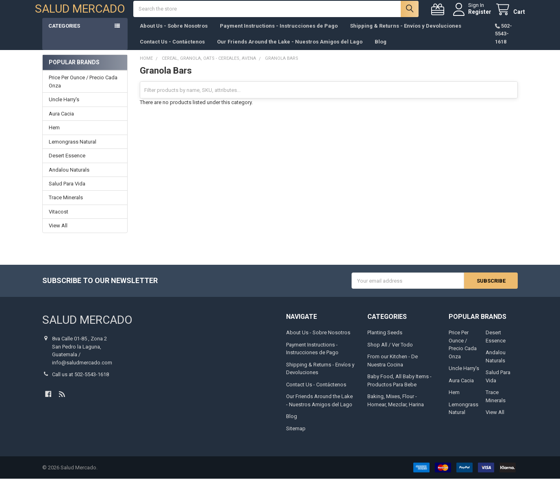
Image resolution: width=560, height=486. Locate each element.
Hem (54, 135)
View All (58, 233)
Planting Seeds (384, 340)
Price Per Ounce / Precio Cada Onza (83, 89)
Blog (380, 49)
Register (472, 15)
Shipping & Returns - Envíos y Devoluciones (405, 33)
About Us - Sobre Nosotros (174, 33)
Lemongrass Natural (72, 149)
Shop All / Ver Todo (390, 352)
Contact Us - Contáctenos (172, 49)
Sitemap (296, 436)
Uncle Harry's (64, 107)
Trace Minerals (66, 205)
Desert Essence (67, 163)
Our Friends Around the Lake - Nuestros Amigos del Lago (289, 49)
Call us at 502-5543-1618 (80, 382)
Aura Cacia (61, 121)
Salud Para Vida (67, 191)
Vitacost (58, 219)
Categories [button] (64, 33)
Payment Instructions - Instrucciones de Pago (279, 33)
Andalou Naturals (69, 177)
